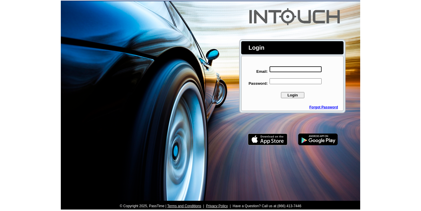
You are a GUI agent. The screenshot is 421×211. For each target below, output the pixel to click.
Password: (258, 83)
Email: (262, 71)
